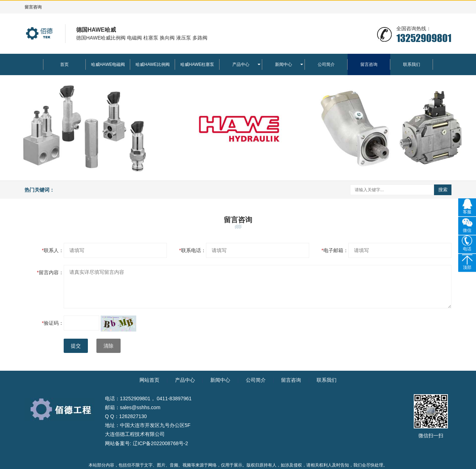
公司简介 (326, 64)
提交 (76, 346)
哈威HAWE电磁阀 (108, 64)
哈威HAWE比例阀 (153, 64)
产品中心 (240, 64)
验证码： (53, 323)
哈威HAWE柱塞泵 (197, 64)
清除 (108, 346)
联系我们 (411, 64)
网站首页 (149, 380)
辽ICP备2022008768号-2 (160, 443)
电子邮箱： (335, 250)
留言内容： (50, 272)
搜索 (443, 189)
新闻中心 (283, 64)
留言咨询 (368, 64)
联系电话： (192, 250)
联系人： (53, 250)
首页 (64, 64)
